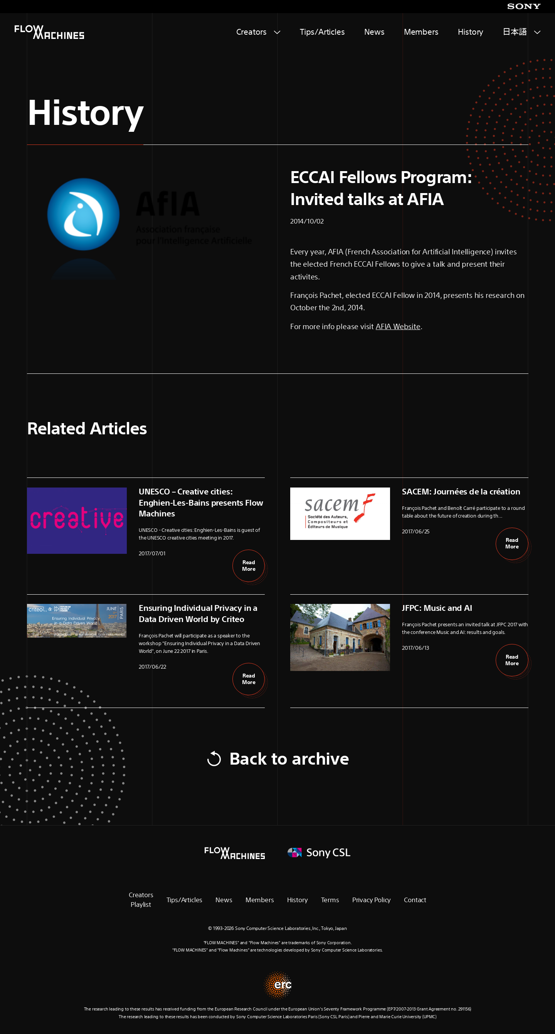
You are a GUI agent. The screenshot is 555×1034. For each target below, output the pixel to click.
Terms (330, 900)
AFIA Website (398, 326)
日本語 (514, 32)
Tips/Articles (322, 32)
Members (421, 32)
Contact (415, 900)
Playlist (141, 904)
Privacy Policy (371, 900)
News (374, 32)
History (471, 32)
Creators (251, 32)
